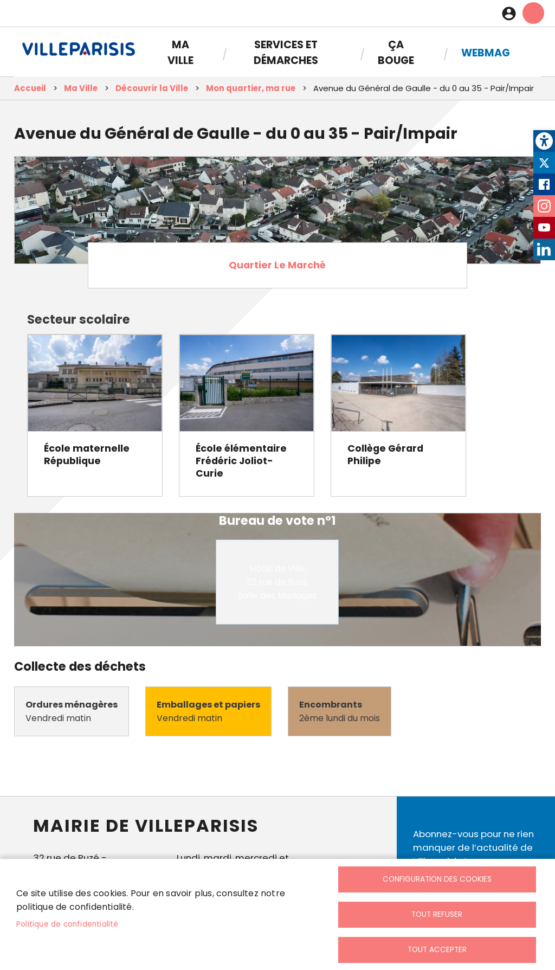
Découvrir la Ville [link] (151, 88)
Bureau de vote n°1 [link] (277, 520)
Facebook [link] (544, 184)
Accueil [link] (30, 88)
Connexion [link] (511, 13)
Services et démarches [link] (286, 52)
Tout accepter (437, 950)
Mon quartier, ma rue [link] (250, 88)
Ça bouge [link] (396, 52)
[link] (544, 141)
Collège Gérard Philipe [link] (385, 454)
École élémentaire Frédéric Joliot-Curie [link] (241, 461)
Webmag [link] (485, 53)
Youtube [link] (544, 228)
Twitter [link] (544, 163)
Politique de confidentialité (67, 924)
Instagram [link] (544, 206)
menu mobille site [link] (533, 13)
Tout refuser (436, 914)
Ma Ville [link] (180, 52)
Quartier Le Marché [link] (277, 265)
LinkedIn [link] (544, 249)
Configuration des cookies (437, 879)
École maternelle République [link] (87, 454)
